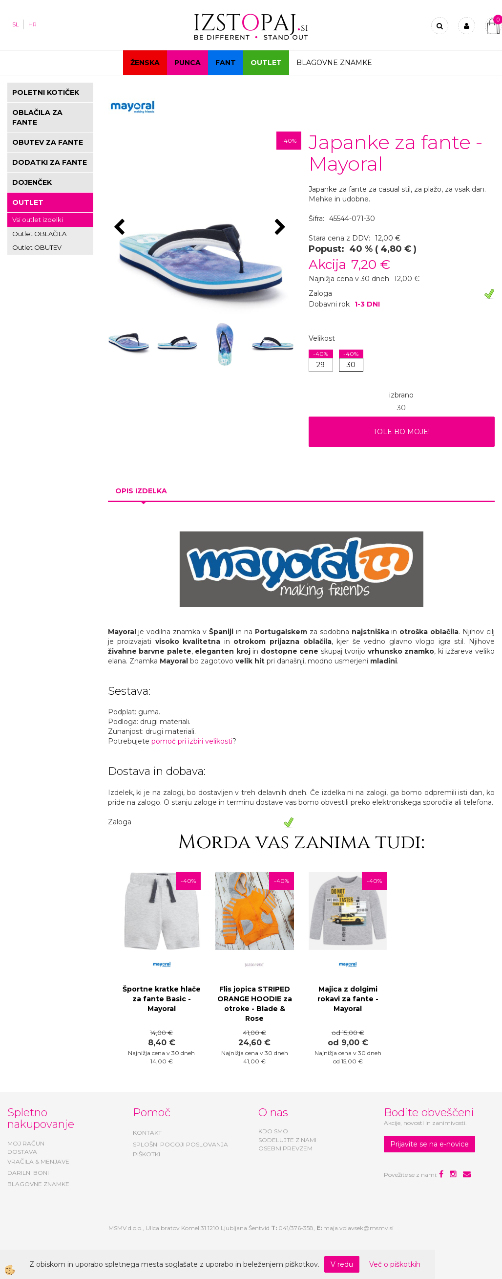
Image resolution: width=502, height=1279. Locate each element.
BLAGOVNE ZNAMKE (38, 1184)
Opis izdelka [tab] (141, 490)
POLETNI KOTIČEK (45, 92)
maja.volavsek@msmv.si (358, 1228)
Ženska (145, 62)
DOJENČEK (32, 182)
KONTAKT (147, 1132)
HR (32, 24)
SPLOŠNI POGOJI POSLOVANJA (180, 1144)
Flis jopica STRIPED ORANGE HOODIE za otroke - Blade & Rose (254, 1004)
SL (15, 24)
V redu (342, 1264)
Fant (225, 62)
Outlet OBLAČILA (39, 234)
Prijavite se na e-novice (429, 1144)
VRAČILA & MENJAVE (38, 1161)
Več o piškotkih (394, 1264)
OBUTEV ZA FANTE (47, 142)
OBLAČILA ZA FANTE (37, 117)
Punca (187, 62)
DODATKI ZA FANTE (49, 162)
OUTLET (266, 62)
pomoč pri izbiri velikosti (191, 741)
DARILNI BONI (28, 1172)
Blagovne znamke (334, 62)
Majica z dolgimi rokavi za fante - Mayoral (347, 999)
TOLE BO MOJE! (401, 431)
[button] (281, 228)
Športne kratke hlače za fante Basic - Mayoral (162, 999)
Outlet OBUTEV (37, 247)
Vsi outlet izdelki (37, 219)
